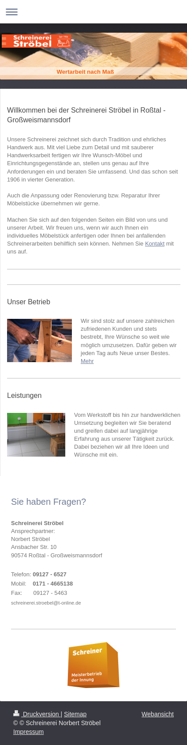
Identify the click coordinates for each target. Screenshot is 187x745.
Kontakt (155, 243)
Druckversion (36, 714)
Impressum (28, 731)
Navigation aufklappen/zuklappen (93, 11)
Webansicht (158, 714)
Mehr (87, 361)
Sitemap (75, 714)
